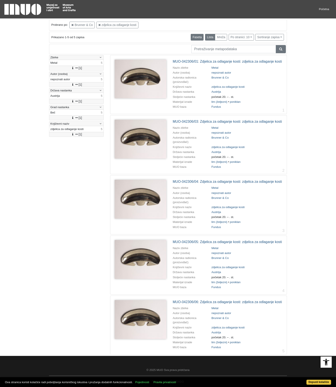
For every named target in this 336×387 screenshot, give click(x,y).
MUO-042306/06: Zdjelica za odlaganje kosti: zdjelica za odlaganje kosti (227, 302)
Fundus (216, 106)
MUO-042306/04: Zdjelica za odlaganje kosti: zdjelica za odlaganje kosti (227, 181)
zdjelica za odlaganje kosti (117, 25)
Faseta (197, 37)
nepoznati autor (221, 72)
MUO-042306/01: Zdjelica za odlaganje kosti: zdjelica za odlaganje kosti (227, 61)
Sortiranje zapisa (268, 37)
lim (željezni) (219, 101)
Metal (215, 67)
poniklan (235, 101)
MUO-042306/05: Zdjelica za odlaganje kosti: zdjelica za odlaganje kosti (227, 242)
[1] (76, 68)
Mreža (221, 37)
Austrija (216, 91)
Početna (324, 9)
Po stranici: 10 (240, 37)
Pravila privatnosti (164, 382)
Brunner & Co (82, 25)
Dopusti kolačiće (319, 382)
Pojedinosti (142, 382)
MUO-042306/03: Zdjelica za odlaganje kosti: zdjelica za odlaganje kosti (227, 121)
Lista (210, 37)
